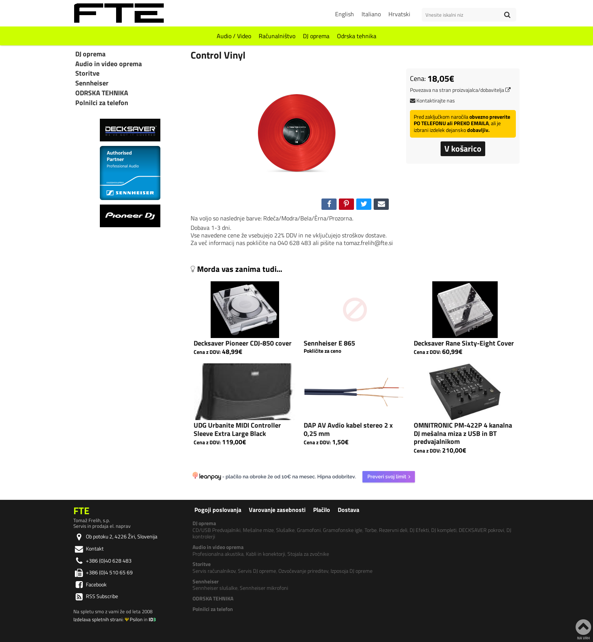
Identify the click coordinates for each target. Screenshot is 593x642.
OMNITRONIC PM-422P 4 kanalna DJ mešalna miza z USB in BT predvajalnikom (463, 433)
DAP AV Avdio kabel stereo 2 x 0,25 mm (348, 429)
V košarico (462, 148)
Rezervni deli (393, 530)
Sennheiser (92, 83)
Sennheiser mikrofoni (264, 588)
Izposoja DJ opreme (352, 571)
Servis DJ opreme (257, 571)
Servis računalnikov (214, 571)
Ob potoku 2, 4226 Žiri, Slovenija (115, 536)
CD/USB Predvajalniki (216, 530)
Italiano (371, 14)
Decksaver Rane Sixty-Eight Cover (464, 343)
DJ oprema (316, 35)
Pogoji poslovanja (217, 509)
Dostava (348, 509)
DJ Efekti (419, 530)
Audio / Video (234, 35)
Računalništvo (277, 35)
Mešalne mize (258, 530)
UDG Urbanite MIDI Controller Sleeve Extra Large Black (237, 429)
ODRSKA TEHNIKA (101, 93)
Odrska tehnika (356, 35)
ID (152, 619)
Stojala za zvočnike (308, 554)
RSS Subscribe (95, 596)
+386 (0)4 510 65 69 (103, 572)
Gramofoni (309, 530)
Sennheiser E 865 (329, 343)
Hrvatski (399, 14)
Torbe (371, 530)
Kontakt (88, 548)
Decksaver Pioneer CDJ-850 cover (243, 343)
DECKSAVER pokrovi (481, 530)
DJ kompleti (443, 530)
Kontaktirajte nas (432, 100)
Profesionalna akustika (218, 554)
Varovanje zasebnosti (277, 509)
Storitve (87, 73)
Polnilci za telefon (101, 103)
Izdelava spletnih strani (98, 619)
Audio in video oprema (108, 64)
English (344, 14)
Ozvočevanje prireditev (303, 571)
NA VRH (583, 629)
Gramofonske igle (342, 530)
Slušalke (285, 530)
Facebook (90, 584)
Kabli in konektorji (265, 554)
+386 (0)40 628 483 (102, 561)
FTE (81, 510)
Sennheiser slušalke (215, 588)
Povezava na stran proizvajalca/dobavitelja (460, 90)
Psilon (134, 619)
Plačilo (321, 509)
